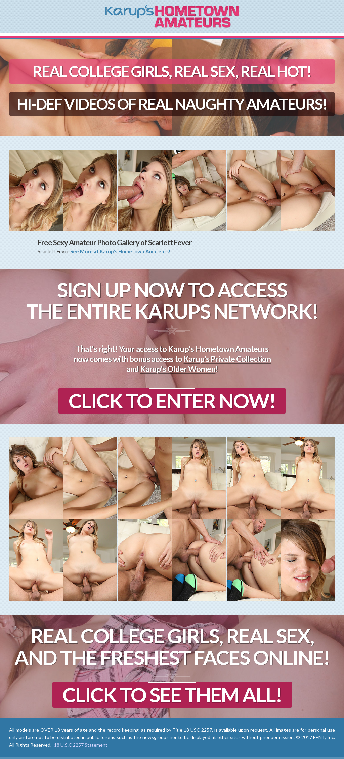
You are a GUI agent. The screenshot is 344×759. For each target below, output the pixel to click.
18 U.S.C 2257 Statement (81, 745)
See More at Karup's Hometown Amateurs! (120, 251)
